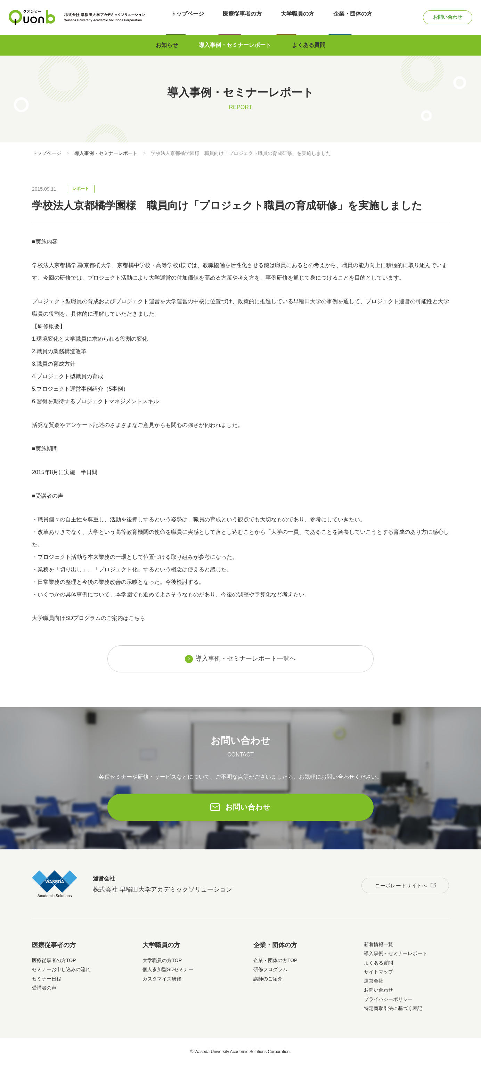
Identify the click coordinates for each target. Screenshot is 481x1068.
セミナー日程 (46, 981)
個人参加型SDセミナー (167, 972)
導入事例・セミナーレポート (235, 45)
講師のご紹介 (268, 981)
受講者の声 (44, 990)
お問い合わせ (441, 17)
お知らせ (167, 45)
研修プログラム (270, 972)
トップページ (188, 17)
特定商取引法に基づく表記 (393, 1010)
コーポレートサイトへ (396, 886)
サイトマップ (378, 974)
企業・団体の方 (339, 17)
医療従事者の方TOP (54, 963)
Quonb (32, 17)
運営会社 (373, 983)
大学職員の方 (289, 17)
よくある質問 (308, 45)
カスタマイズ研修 (161, 981)
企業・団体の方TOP (275, 963)
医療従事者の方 (238, 17)
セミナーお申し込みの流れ (61, 972)
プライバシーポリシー (388, 1001)
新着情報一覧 (378, 947)
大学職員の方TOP (162, 963)
